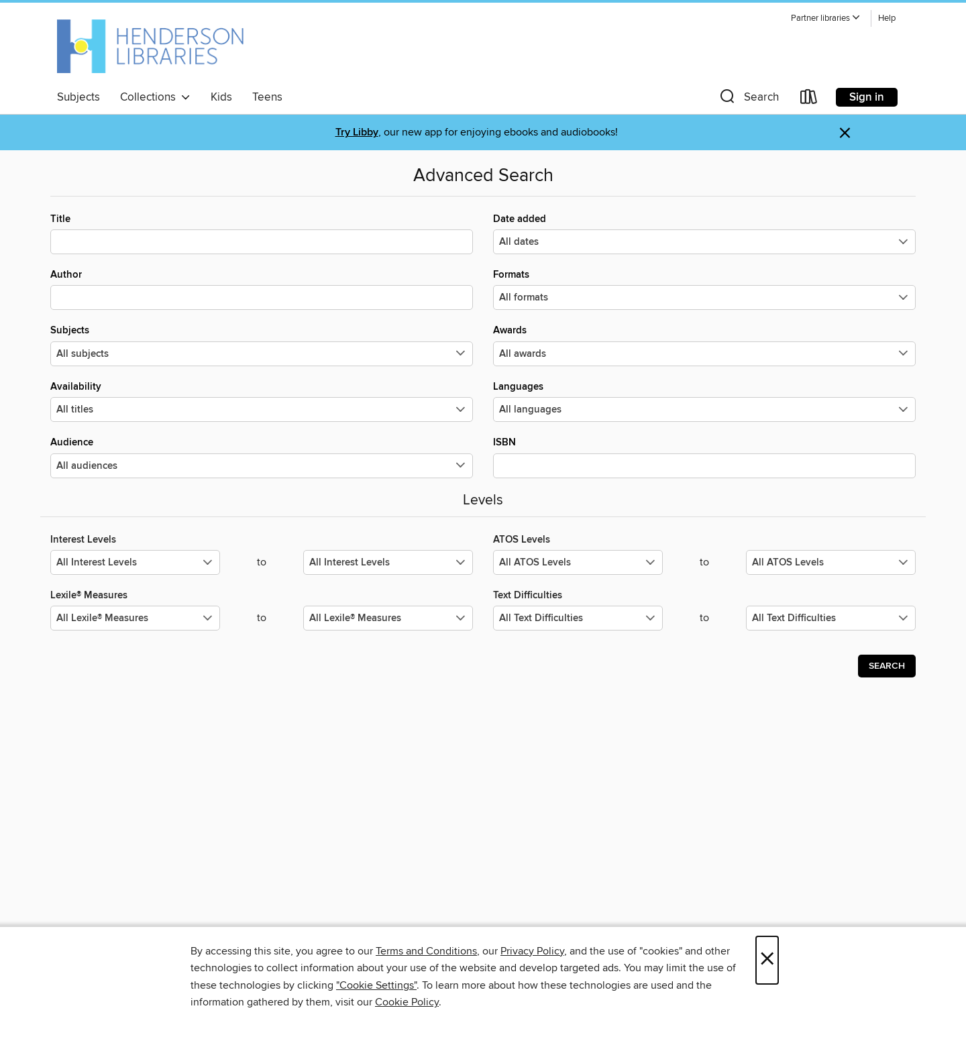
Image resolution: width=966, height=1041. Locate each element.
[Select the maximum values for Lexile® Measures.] (388, 618)
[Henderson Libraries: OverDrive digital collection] (150, 46)
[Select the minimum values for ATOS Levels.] (578, 562)
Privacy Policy (532, 951)
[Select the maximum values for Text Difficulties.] (831, 618)
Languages (704, 401)
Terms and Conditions (426, 951)
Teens (267, 97)
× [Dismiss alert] (845, 133)
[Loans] (809, 100)
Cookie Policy (407, 1002)
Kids (221, 97)
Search (887, 666)
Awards (704, 345)
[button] (826, 18)
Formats (704, 289)
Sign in (866, 97)
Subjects (78, 97)
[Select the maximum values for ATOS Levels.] (831, 562)
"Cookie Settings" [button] (376, 985)
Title (261, 233)
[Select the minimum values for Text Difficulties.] (578, 618)
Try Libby (356, 132)
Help (887, 18)
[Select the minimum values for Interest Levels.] (135, 562)
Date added (704, 233)
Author (261, 289)
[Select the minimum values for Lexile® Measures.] (135, 618)
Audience (261, 457)
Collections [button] (155, 97)
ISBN (704, 457)
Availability (261, 401)
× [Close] (767, 960)
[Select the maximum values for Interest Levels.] (388, 562)
